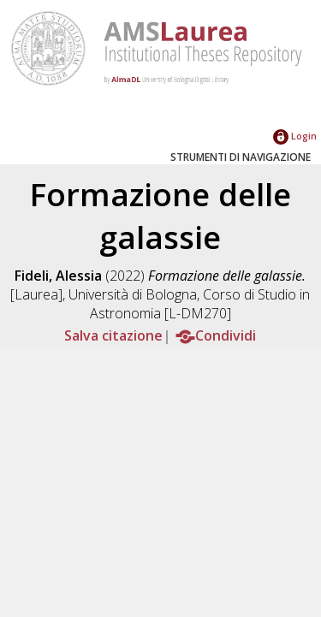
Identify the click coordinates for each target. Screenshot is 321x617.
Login (295, 135)
